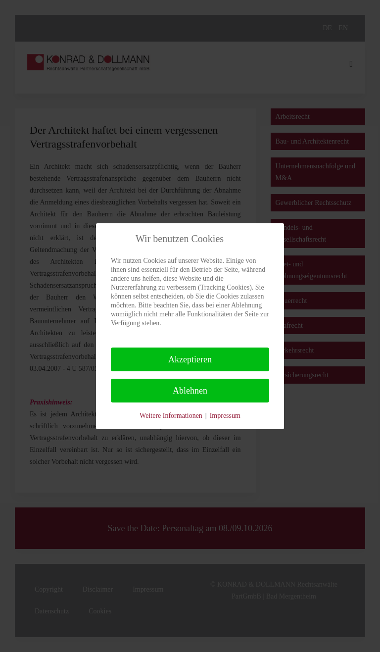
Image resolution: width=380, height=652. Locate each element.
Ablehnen (190, 391)
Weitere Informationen (171, 415)
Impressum (225, 415)
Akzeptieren (190, 359)
